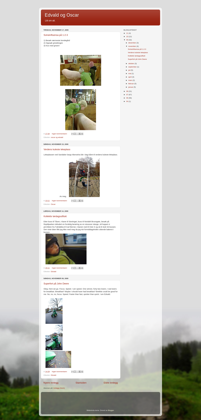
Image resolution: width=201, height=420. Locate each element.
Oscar (53, 204)
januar (131, 87)
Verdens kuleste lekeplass (57, 149)
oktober (131, 63)
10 (127, 36)
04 (127, 101)
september (132, 67)
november (132, 46)
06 (127, 98)
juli (129, 70)
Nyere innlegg (50, 382)
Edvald (53, 271)
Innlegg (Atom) (59, 388)
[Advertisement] (73, 397)
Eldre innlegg (111, 382)
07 (127, 95)
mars (130, 80)
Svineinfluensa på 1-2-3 (56, 35)
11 (127, 33)
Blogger (111, 410)
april (130, 77)
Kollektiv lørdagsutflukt (55, 216)
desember (132, 43)
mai (130, 73)
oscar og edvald (57, 137)
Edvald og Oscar (62, 15)
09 (127, 40)
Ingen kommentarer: (60, 134)
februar (131, 84)
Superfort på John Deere (56, 283)
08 (127, 91)
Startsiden (81, 382)
